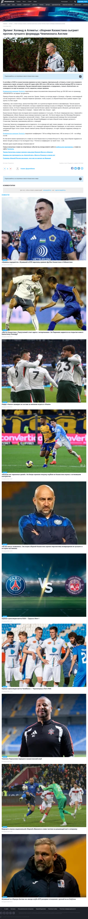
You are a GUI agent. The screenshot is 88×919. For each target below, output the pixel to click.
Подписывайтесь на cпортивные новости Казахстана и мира (43, 76)
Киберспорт (26, 4)
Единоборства (56, 4)
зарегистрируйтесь (60, 190)
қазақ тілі (82, 2)
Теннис (41, 4)
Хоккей (19, 4)
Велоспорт (78, 4)
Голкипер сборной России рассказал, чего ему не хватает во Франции (27, 158)
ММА (8, 4)
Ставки (29, 1)
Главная (18, 1)
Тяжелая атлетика (67, 4)
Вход (71, 1)
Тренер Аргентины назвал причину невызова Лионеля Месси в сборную (28, 152)
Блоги (24, 1)
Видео (35, 1)
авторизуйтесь (47, 190)
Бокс (13, 4)
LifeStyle (34, 4)
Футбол (3, 4)
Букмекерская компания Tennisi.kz (14, 91)
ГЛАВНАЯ (5, 23)
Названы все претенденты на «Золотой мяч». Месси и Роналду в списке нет (29, 155)
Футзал (48, 4)
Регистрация (64, 1)
